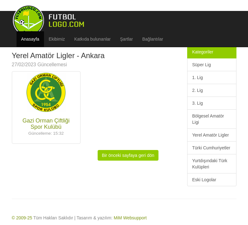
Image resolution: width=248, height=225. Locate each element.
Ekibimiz (57, 39)
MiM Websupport (130, 217)
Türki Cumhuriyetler (211, 147)
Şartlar (126, 39)
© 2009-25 (22, 217)
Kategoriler (202, 51)
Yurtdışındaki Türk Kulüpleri (209, 163)
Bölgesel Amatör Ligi (208, 119)
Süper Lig (201, 64)
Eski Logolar (204, 179)
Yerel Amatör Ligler (210, 135)
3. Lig (197, 103)
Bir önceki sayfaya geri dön (128, 155)
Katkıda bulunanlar (92, 39)
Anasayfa (30, 39)
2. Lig (197, 90)
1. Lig (197, 77)
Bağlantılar (152, 39)
